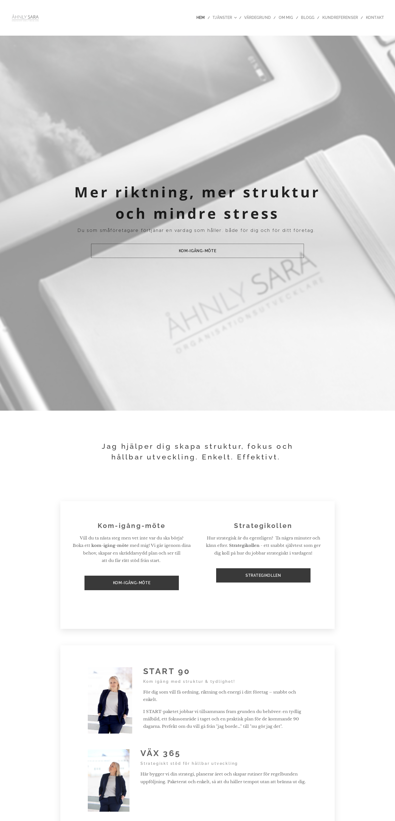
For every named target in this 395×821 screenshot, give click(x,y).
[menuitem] (213, 18)
